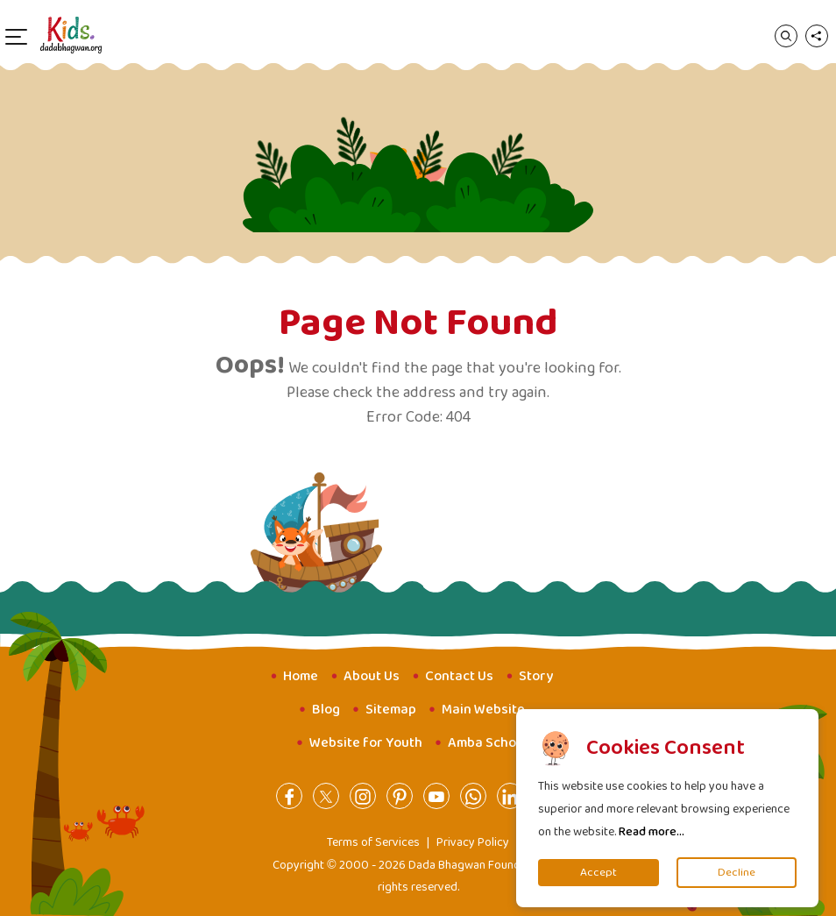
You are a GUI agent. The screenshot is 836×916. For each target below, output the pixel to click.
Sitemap (390, 710)
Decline (736, 872)
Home (300, 676)
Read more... (651, 831)
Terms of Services (373, 842)
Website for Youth (365, 743)
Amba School (488, 743)
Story (536, 676)
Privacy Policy (472, 842)
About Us (372, 676)
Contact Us (459, 676)
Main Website (483, 710)
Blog (326, 710)
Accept (598, 872)
